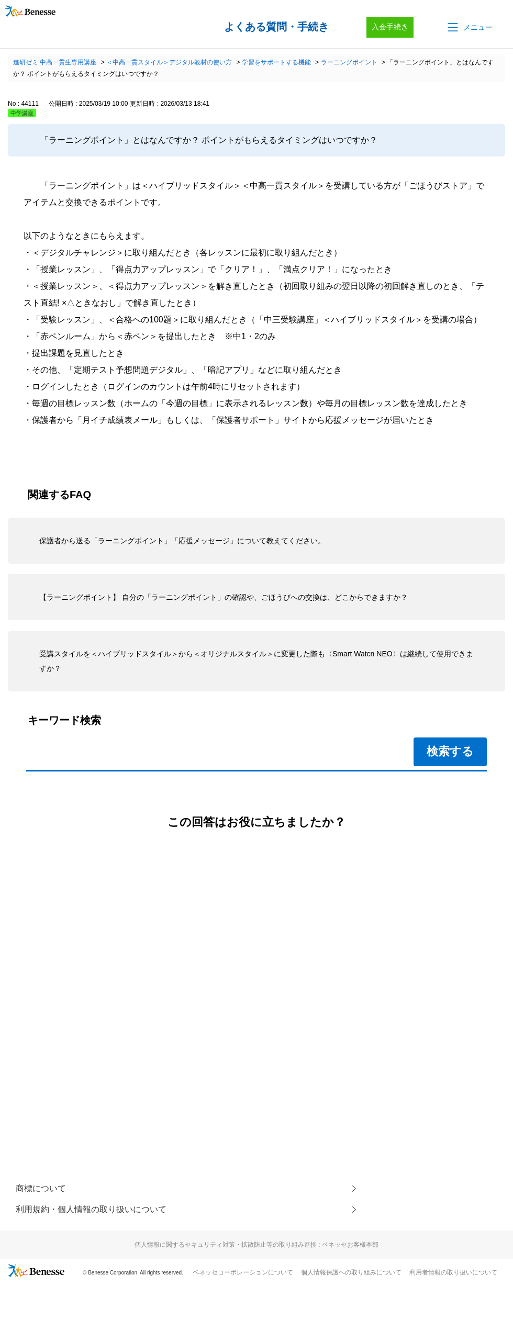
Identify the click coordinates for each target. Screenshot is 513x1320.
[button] (469, 27)
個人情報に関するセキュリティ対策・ (256, 1244)
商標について (41, 1188)
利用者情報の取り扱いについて (453, 1272)
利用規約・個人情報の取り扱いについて (91, 1209)
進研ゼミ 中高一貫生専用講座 (54, 62)
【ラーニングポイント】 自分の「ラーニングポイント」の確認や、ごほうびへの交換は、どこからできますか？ (223, 597)
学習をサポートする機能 (276, 62)
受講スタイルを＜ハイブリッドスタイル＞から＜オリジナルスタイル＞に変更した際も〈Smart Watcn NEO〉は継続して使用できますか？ (256, 661)
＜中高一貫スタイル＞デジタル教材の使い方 (169, 62)
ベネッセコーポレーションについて (243, 1272)
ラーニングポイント (349, 62)
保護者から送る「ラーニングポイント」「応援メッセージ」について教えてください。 (182, 540)
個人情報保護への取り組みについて (351, 1272)
